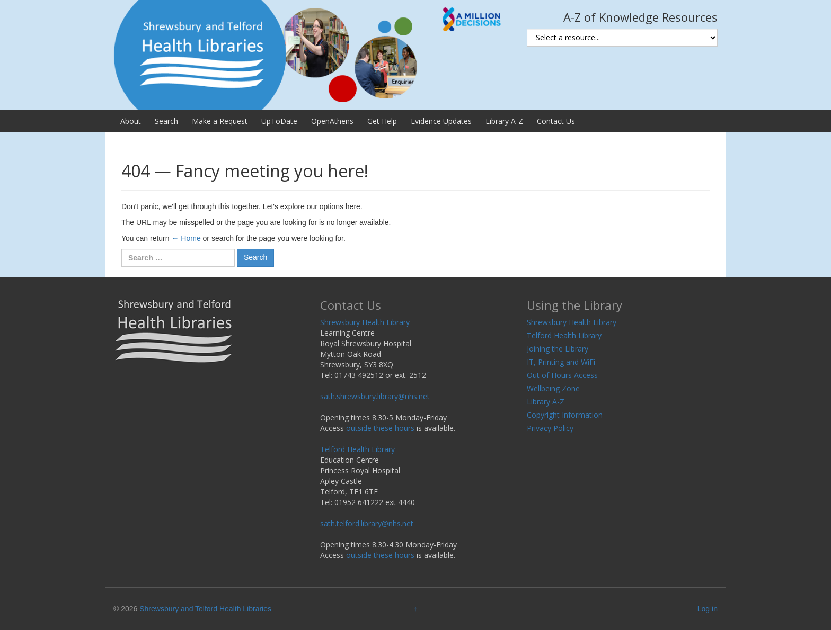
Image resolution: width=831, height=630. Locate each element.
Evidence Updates (441, 121)
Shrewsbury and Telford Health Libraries (205, 609)
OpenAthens (332, 121)
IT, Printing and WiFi (561, 362)
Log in (707, 609)
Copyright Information (565, 415)
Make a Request (219, 121)
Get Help (382, 121)
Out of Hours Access (562, 375)
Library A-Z (504, 121)
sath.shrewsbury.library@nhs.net (375, 396)
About (130, 121)
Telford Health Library (357, 449)
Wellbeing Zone (553, 388)
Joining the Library (557, 349)
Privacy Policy (550, 428)
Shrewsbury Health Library (365, 322)
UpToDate (279, 121)
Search (166, 121)
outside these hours (380, 428)
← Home (185, 238)
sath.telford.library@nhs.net (366, 523)
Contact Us (556, 121)
